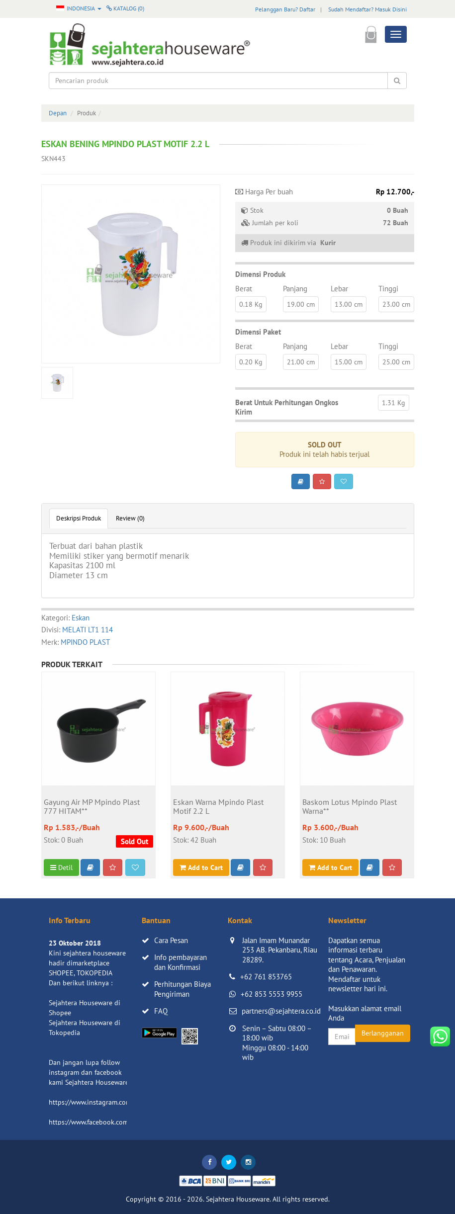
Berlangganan (383, 1033)
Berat (243, 288)
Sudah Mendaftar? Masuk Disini (367, 9)
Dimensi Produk (260, 274)
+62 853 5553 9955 (271, 994)
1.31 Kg (393, 402)
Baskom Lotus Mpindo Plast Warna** (349, 807)
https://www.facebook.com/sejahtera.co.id (112, 1122)
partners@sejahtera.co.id (281, 1011)
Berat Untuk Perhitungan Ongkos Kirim (286, 407)
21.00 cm (301, 361)
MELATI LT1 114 (87, 629)
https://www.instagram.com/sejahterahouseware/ (123, 1102)
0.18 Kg (251, 304)
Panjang (295, 288)
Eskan (81, 617)
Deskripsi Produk (78, 518)
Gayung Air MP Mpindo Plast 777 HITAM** (92, 807)
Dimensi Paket (258, 332)
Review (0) (130, 518)
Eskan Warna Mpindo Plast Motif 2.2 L (218, 807)
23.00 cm (396, 304)
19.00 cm (301, 304)
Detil (61, 867)
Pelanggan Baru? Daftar (285, 9)
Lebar (339, 288)
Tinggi (388, 288)
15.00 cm (349, 361)
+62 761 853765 (266, 976)
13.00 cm (349, 304)
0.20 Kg (251, 361)
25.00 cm (396, 361)
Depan (58, 113)
